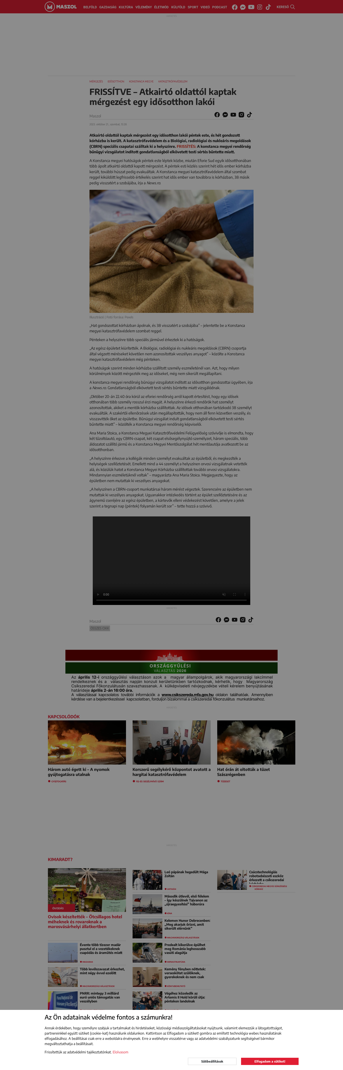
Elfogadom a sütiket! (269, 1061)
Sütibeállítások (212, 1061)
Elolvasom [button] (120, 1052)
